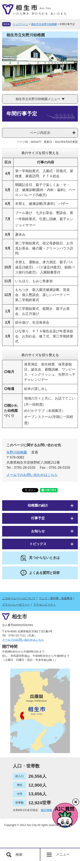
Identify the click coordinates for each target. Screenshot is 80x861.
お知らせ (38, 531)
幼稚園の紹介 (38, 505)
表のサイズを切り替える (40, 153)
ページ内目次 (40, 133)
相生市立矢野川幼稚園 (44, 24)
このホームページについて (18, 598)
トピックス (38, 544)
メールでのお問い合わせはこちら (32, 475)
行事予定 (38, 518)
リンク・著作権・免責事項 (55, 598)
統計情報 (46, 810)
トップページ (20, 24)
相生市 (19, 616)
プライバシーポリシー (16, 604)
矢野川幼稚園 (16, 452)
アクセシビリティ (44, 604)
